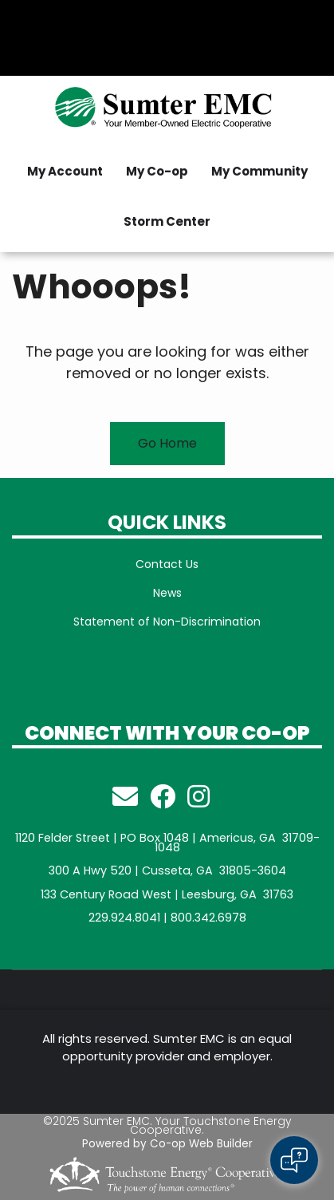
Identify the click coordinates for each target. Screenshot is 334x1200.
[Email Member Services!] (125, 801)
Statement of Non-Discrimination (167, 622)
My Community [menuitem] (259, 171)
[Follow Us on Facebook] (162, 801)
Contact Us (167, 564)
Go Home (167, 443)
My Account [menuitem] (65, 171)
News (167, 593)
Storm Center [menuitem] (167, 221)
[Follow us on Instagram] (198, 801)
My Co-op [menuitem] (157, 171)
